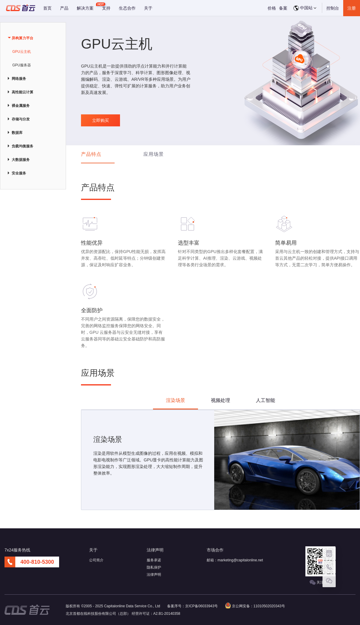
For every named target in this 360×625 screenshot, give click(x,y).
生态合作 (127, 8)
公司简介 (96, 560)
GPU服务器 (21, 65)
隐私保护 (154, 567)
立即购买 (100, 120)
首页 (47, 8)
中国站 (304, 8)
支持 (106, 8)
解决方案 (85, 8)
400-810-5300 (37, 562)
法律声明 (154, 574)
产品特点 (91, 154)
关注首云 (320, 582)
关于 (148, 8)
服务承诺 (154, 560)
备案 (283, 8)
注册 (351, 8)
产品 (64, 8)
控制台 (332, 8)
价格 (272, 8)
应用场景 (153, 154)
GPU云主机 (21, 52)
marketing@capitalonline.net (240, 560)
